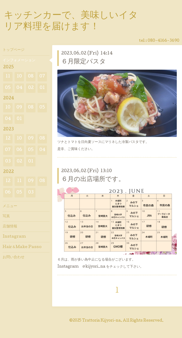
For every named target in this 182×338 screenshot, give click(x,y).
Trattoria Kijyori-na (101, 321)
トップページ (14, 50)
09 (19, 107)
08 (31, 76)
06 (19, 150)
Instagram (14, 237)
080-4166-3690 (163, 41)
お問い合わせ (14, 257)
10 (19, 76)
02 (31, 88)
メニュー (10, 206)
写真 (6, 216)
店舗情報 (10, 227)
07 (42, 76)
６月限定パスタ (83, 61)
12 (7, 138)
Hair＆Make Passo (22, 247)
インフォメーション (19, 60)
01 (42, 88)
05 (8, 88)
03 (8, 161)
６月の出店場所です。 (93, 179)
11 (7, 76)
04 (19, 88)
